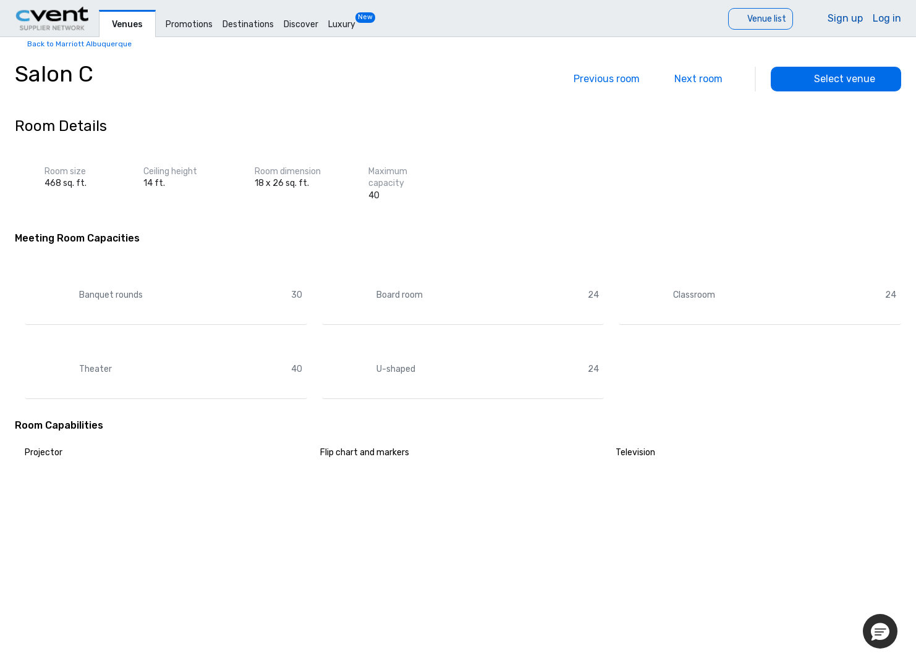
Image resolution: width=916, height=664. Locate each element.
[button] (880, 631)
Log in (887, 18)
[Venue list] (760, 19)
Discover (301, 24)
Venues (127, 24)
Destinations (248, 24)
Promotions (189, 24)
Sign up (845, 18)
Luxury (341, 24)
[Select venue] (836, 79)
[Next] (707, 79)
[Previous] (598, 79)
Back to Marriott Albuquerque (79, 44)
